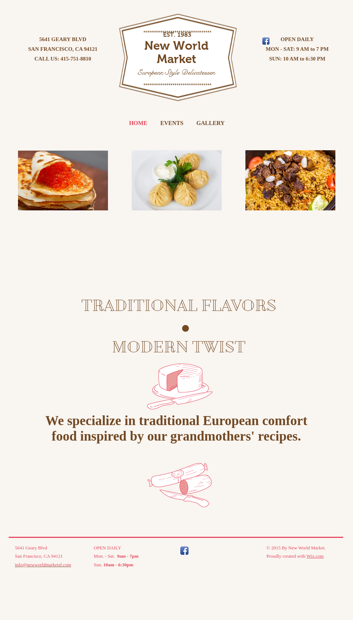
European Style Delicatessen (176, 72)
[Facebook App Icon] (184, 551)
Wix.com (315, 556)
